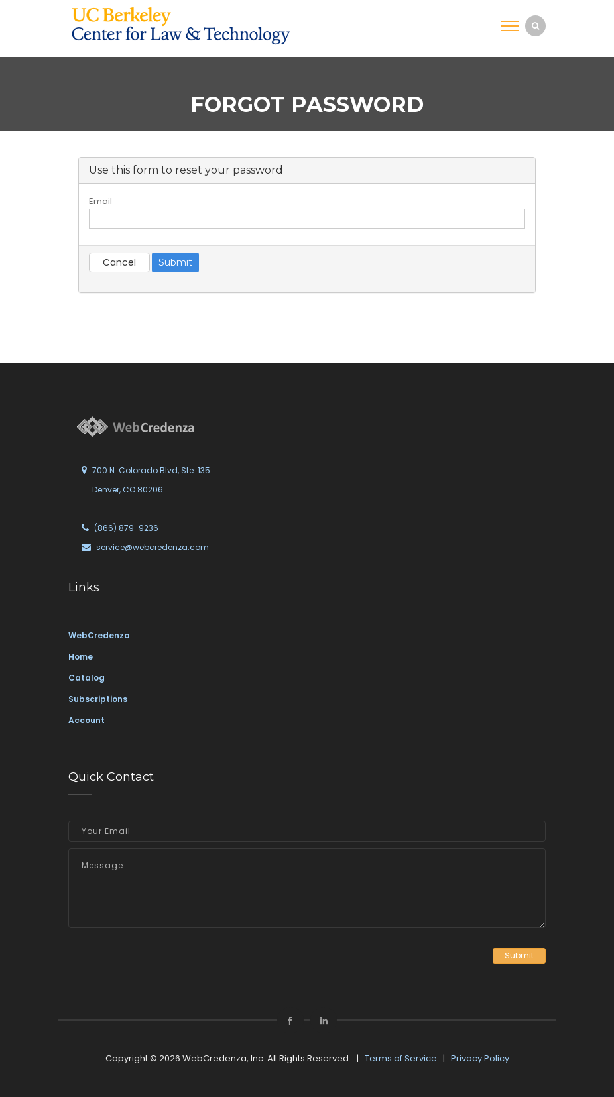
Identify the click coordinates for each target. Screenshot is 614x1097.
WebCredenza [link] (99, 635)
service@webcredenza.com (152, 547)
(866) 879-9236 (126, 528)
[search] (535, 25)
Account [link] (86, 720)
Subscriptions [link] (97, 699)
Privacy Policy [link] (480, 1058)
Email (100, 201)
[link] (181, 25)
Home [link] (80, 656)
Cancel (119, 262)
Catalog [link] (86, 677)
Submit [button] (519, 955)
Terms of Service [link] (401, 1058)
